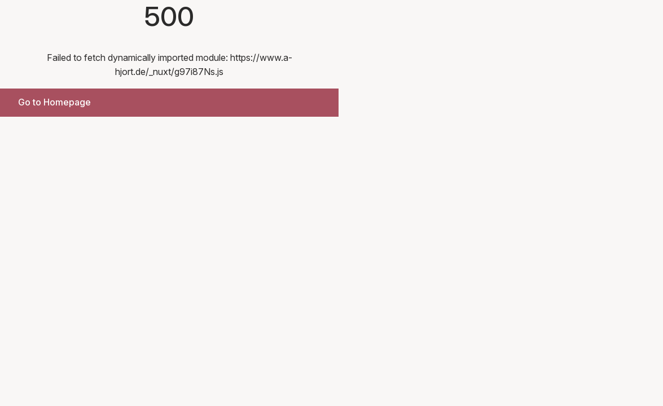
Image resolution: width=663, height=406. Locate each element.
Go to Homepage (54, 102)
